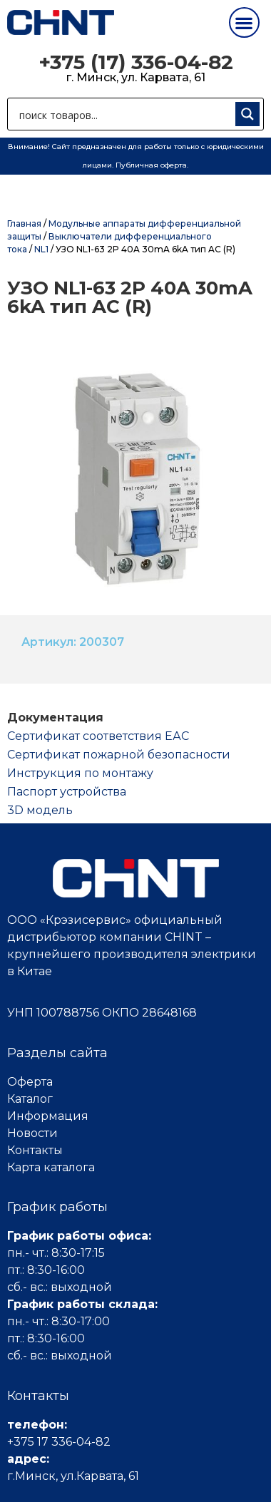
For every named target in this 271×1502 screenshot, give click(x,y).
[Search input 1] (124, 114)
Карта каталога (51, 1167)
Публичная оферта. (152, 165)
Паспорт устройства (66, 791)
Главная (24, 223)
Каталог (30, 1099)
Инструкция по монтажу (80, 773)
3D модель (40, 810)
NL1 (41, 249)
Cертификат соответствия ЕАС (98, 736)
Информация (47, 1116)
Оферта (30, 1082)
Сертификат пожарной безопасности (118, 754)
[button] (244, 22)
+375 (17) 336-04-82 (136, 62)
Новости (32, 1133)
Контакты (35, 1150)
